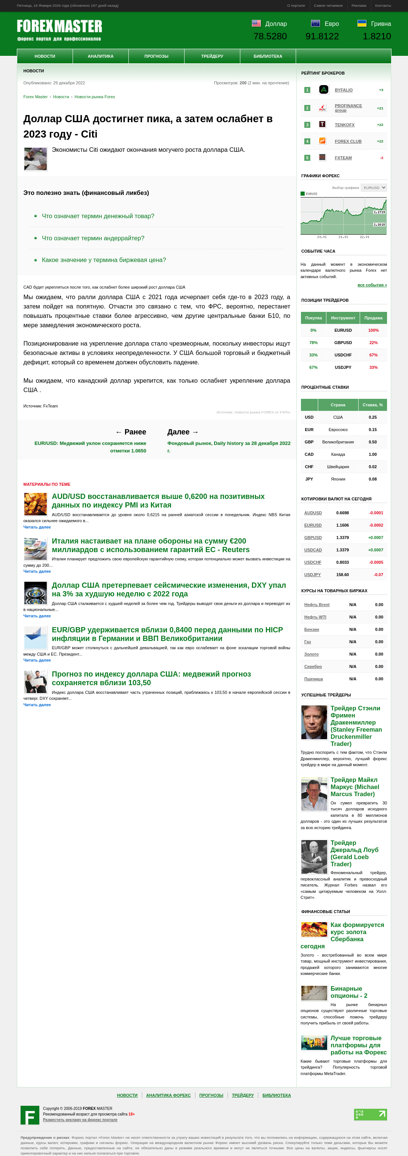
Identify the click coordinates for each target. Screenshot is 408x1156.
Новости (44, 56)
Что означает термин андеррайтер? (93, 238)
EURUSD (313, 525)
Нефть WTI (315, 617)
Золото (311, 654)
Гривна (381, 23)
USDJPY (312, 574)
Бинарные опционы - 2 (349, 992)
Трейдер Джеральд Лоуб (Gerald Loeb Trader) (354, 853)
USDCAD (313, 550)
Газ (307, 641)
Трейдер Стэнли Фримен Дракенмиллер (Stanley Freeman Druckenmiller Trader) (356, 726)
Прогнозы (156, 56)
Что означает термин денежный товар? (98, 216)
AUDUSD (313, 513)
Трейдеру (212, 56)
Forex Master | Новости (59, 30)
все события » (372, 285)
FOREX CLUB (348, 141)
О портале (296, 5)
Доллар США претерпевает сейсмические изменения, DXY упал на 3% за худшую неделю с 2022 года (169, 589)
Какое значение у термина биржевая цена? (104, 259)
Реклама (358, 5)
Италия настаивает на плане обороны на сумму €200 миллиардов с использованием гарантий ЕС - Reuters (151, 545)
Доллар (276, 23)
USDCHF (313, 562)
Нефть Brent (316, 604)
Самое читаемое (328, 5)
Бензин (311, 629)
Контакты (383, 5)
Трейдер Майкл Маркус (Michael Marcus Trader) (355, 786)
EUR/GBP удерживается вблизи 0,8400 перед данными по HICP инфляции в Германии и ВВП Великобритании (167, 634)
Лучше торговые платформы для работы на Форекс (359, 1045)
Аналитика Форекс (168, 1095)
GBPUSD (313, 537)
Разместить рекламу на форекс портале (80, 1120)
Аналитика (101, 56)
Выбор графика (345, 188)
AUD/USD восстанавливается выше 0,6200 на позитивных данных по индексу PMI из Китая (158, 500)
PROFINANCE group (348, 107)
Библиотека (268, 56)
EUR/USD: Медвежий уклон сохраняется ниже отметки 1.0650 (90, 440)
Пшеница (313, 679)
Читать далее (37, 527)
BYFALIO (344, 90)
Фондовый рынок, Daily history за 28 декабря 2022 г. (228, 440)
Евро (332, 23)
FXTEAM (343, 158)
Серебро (313, 666)
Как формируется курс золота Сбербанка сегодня (342, 935)
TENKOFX (345, 125)
